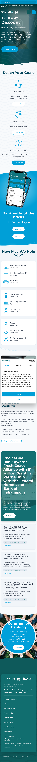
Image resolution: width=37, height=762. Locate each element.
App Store (18, 229)
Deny (18, 399)
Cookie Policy (8, 717)
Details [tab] (18, 365)
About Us (19, 647)
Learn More (10, 49)
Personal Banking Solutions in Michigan (17, 743)
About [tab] (30, 365)
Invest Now (19, 104)
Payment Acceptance (11, 441)
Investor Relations (10, 699)
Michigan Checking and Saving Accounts (15, 740)
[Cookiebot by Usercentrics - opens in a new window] (27, 361)
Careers (6, 704)
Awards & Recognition (15, 542)
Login (1, 760)
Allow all (18, 394)
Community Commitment (15, 570)
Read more (7, 546)
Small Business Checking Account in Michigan (16, 747)
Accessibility (8, 731)
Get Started (19, 163)
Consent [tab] (6, 365)
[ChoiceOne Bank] (9, 12)
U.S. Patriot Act (9, 727)
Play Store (18, 236)
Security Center (9, 708)
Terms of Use (8, 722)
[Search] (19, 2)
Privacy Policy (9, 713)
